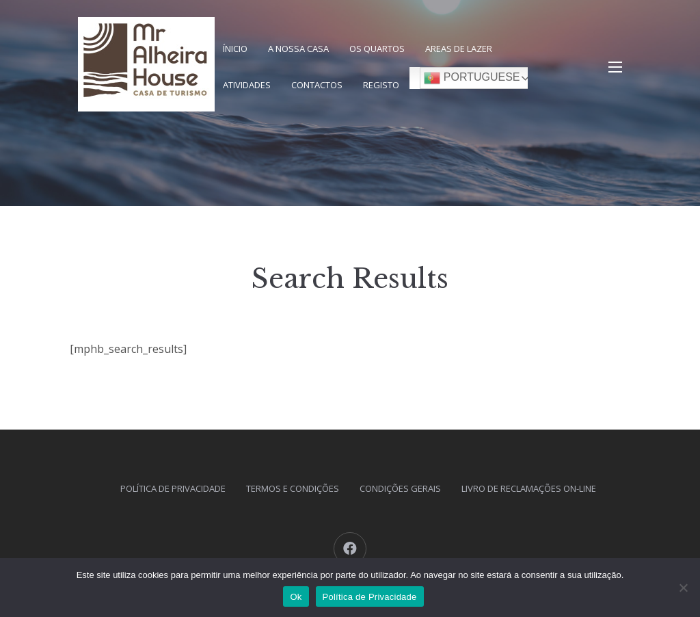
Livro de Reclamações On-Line (528, 488)
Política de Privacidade (173, 488)
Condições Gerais (400, 488)
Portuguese (472, 78)
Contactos (316, 85)
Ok (295, 597)
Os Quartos (377, 48)
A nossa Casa (298, 48)
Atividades (247, 85)
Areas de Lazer (458, 48)
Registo (381, 85)
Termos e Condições (292, 488)
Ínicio (235, 48)
